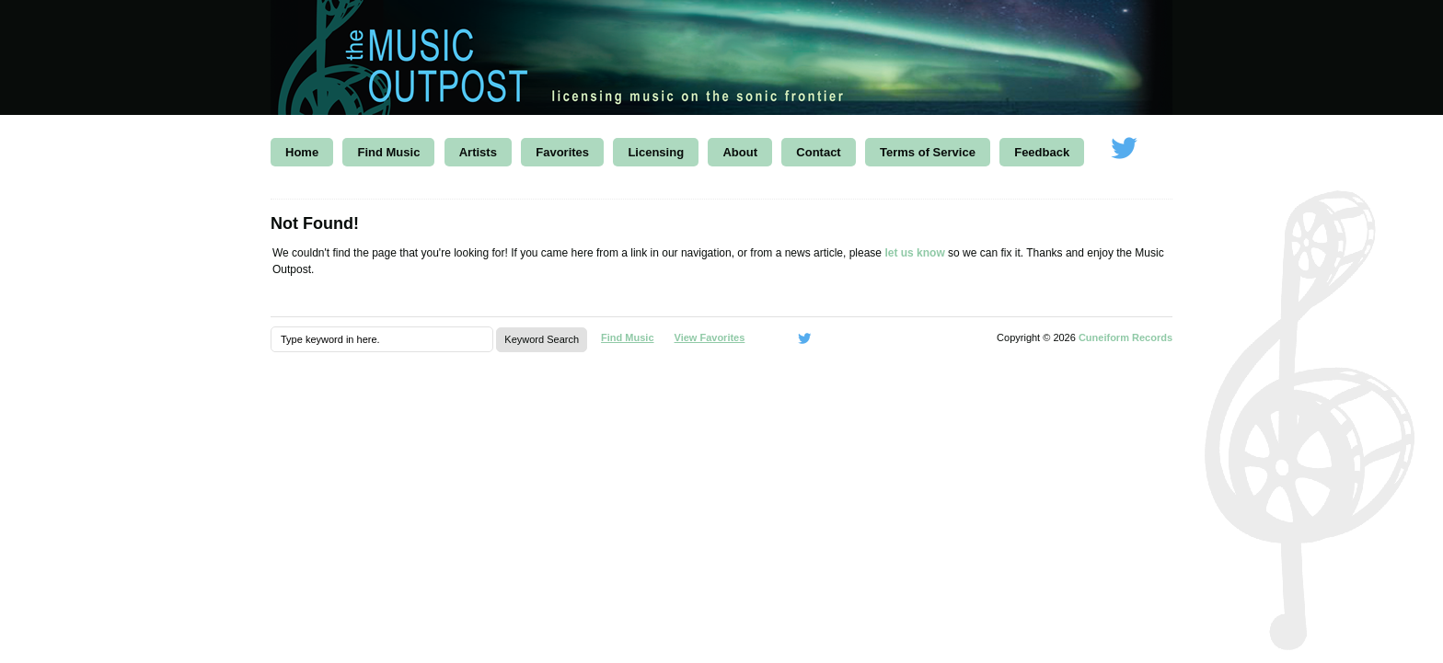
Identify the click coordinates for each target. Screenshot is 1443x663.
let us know (914, 252)
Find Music (388, 152)
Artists (478, 152)
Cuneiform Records (1125, 337)
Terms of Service (927, 152)
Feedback (1041, 152)
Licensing (656, 152)
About (739, 152)
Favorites (562, 152)
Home (301, 152)
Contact (818, 152)
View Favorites (710, 337)
